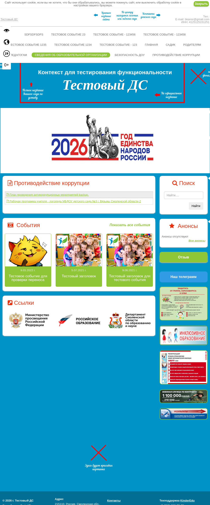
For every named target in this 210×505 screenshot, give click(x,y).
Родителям (192, 44)
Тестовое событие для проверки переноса (28, 278)
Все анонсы (197, 240)
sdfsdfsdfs (33, 34)
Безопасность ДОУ (130, 55)
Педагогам (18, 55)
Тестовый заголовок (79, 276)
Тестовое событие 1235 (27, 44)
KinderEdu (187, 500)
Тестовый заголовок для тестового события (129, 278)
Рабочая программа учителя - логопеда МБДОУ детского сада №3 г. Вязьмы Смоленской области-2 (73, 201)
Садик (170, 44)
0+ (6, 64)
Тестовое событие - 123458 (164, 34)
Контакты (114, 500)
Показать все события (129, 225)
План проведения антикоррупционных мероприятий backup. (47, 194)
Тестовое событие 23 (68, 34)
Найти (196, 206)
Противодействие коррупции (176, 55)
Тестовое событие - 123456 (114, 34)
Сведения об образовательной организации (71, 55)
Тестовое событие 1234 (73, 44)
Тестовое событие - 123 (118, 44)
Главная (151, 44)
